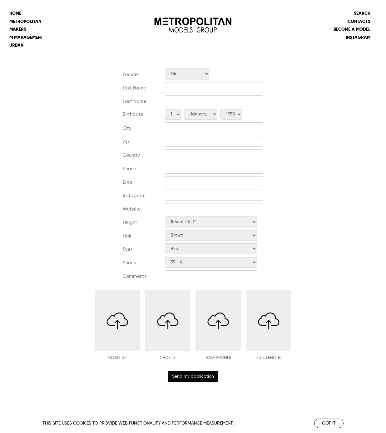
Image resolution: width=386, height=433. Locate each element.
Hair (127, 236)
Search (362, 13)
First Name (134, 88)
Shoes (129, 263)
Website (132, 209)
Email (128, 182)
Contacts (359, 21)
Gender (131, 74)
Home (15, 13)
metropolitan (25, 21)
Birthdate (133, 114)
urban (16, 45)
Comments (134, 276)
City (127, 128)
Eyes (128, 249)
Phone (129, 168)
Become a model (352, 29)
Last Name (134, 101)
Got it (329, 423)
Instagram (358, 37)
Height (130, 222)
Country (131, 155)
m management (26, 37)
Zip (126, 142)
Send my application (193, 376)
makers (17, 29)
